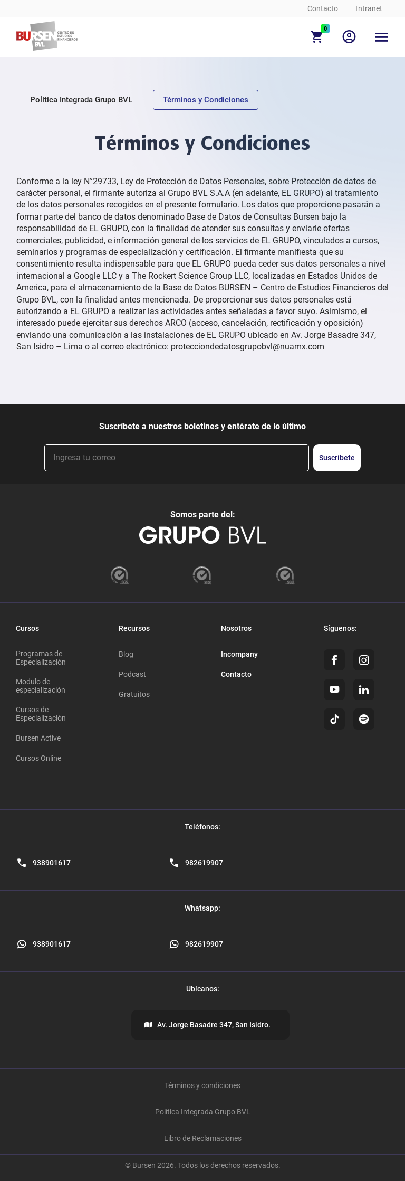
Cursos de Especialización (41, 713)
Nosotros (236, 628)
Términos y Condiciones (205, 100)
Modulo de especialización (40, 685)
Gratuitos (134, 694)
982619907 (204, 944)
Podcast (132, 674)
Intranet (368, 8)
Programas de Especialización (41, 657)
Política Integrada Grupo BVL (81, 100)
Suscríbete (337, 457)
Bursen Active (38, 738)
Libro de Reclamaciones (203, 1138)
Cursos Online (38, 758)
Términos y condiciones (202, 1085)
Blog (126, 654)
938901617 (52, 944)
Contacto (323, 8)
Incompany (239, 654)
